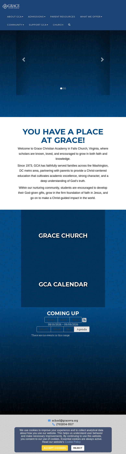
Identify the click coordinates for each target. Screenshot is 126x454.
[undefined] (63, 282)
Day (68, 329)
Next (75, 320)
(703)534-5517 (65, 424)
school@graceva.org (65, 420)
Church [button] (58, 24)
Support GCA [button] (38, 24)
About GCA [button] (15, 16)
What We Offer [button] (91, 16)
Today (51, 320)
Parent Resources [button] (62, 16)
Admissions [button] (36, 16)
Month (43, 329)
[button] (69, 25)
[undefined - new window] (63, 234)
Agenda (82, 329)
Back (63, 320)
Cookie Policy (73, 442)
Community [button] (15, 24)
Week (57, 329)
